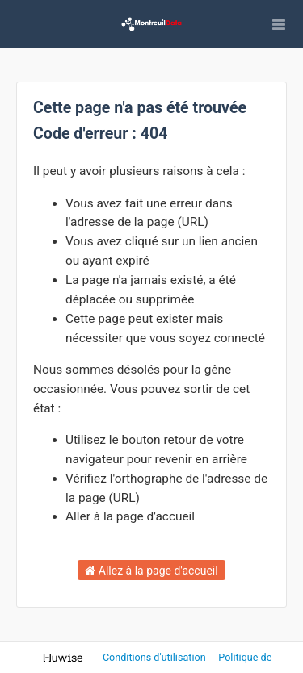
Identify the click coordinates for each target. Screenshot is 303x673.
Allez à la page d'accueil (151, 570)
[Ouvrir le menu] (279, 24)
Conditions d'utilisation (155, 657)
